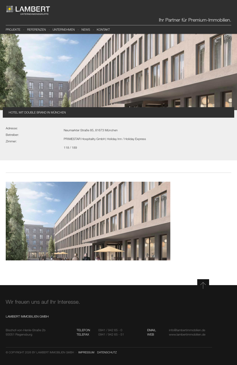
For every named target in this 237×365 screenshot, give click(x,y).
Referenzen (36, 29)
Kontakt (103, 29)
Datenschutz (107, 352)
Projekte (13, 29)
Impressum (86, 352)
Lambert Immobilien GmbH (28, 10)
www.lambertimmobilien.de (187, 334)
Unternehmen (64, 29)
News (86, 29)
